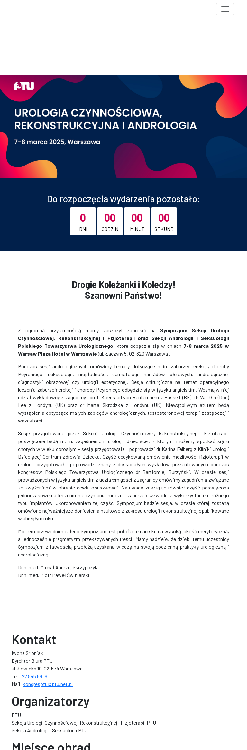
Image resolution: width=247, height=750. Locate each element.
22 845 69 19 (34, 676)
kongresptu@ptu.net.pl (48, 684)
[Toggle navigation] (225, 9)
